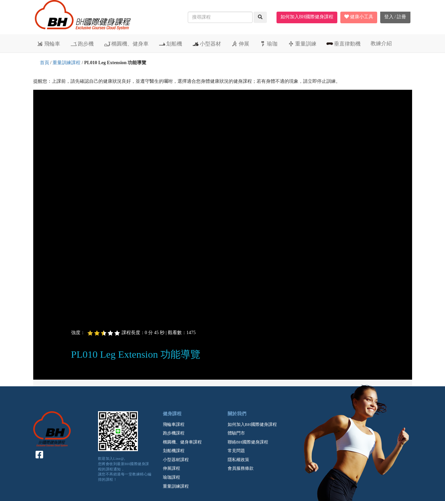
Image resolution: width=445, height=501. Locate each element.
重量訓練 (301, 43)
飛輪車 (48, 43)
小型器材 (206, 43)
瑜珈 (268, 43)
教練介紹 (381, 43)
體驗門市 (236, 433)
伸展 (240, 43)
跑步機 (82, 43)
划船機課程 (173, 450)
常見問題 (236, 450)
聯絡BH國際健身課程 (248, 441)
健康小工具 (359, 16)
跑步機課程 (173, 433)
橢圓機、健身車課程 (182, 441)
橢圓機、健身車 (126, 43)
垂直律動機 (343, 43)
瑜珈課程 (171, 477)
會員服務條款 (241, 468)
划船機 (170, 43)
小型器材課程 (176, 459)
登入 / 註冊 (395, 16)
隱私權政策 (238, 459)
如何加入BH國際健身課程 (306, 16)
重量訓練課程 (66, 62)
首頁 (44, 62)
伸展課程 (171, 468)
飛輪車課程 (173, 424)
